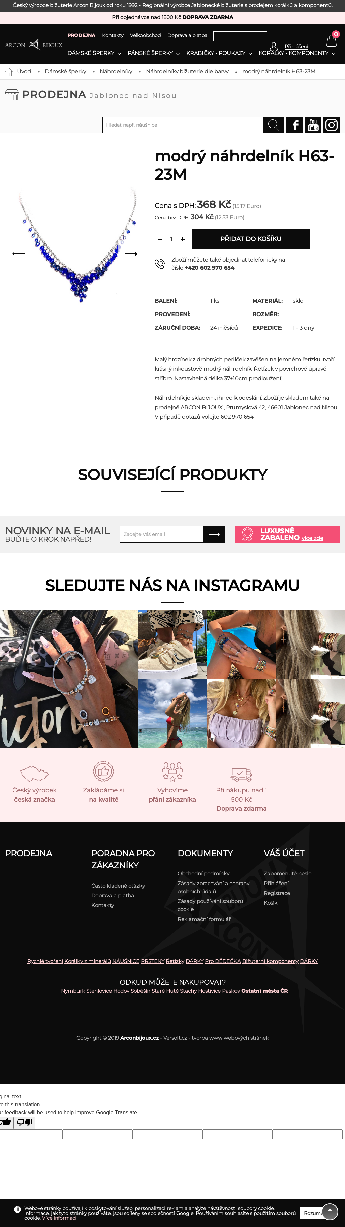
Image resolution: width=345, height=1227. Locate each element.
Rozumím (315, 1213)
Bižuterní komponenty (270, 961)
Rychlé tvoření (45, 961)
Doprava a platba (187, 35)
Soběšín (140, 991)
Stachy (188, 991)
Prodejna (99, 94)
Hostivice (209, 991)
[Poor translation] (24, 1123)
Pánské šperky (150, 53)
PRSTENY (152, 961)
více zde (312, 538)
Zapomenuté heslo (287, 873)
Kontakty (112, 35)
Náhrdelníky (116, 71)
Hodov (121, 991)
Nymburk (73, 991)
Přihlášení (276, 883)
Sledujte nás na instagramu (172, 585)
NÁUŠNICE (125, 961)
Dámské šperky (90, 53)
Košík (270, 903)
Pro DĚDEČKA (223, 961)
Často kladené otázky (118, 885)
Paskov (231, 991)
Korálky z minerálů (87, 961)
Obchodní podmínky (203, 873)
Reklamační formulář (204, 919)
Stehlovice (99, 991)
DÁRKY (194, 961)
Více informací (59, 1218)
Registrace (277, 893)
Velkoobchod (145, 35)
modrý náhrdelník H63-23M (278, 71)
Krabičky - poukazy (215, 53)
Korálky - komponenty (293, 53)
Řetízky (175, 961)
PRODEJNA (81, 35)
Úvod (24, 71)
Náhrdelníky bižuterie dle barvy (187, 71)
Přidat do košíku (250, 239)
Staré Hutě (165, 991)
